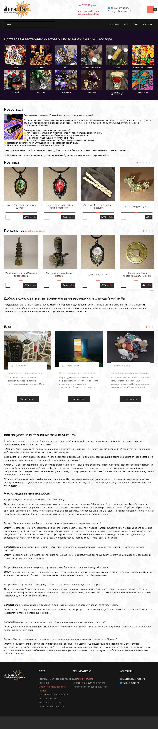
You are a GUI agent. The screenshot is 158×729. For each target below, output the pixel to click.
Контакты (147, 25)
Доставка (114, 25)
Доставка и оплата (83, 679)
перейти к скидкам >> (35, 231)
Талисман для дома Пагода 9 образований (21, 274)
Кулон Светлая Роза (98, 274)
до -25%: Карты (87, 5)
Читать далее (27, 399)
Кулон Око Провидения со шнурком (21, 206)
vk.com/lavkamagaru (134, 679)
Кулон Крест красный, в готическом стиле (60, 206)
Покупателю (82, 671)
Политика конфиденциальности (90, 687)
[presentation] (152, 224)
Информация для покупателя (89, 683)
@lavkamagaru (131, 683)
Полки (135, 25)
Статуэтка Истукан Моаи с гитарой (60, 274)
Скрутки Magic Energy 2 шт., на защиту (98, 206)
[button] (137, 162)
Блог (126, 25)
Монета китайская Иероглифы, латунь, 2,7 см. (136, 274)
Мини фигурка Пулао (136, 206)
